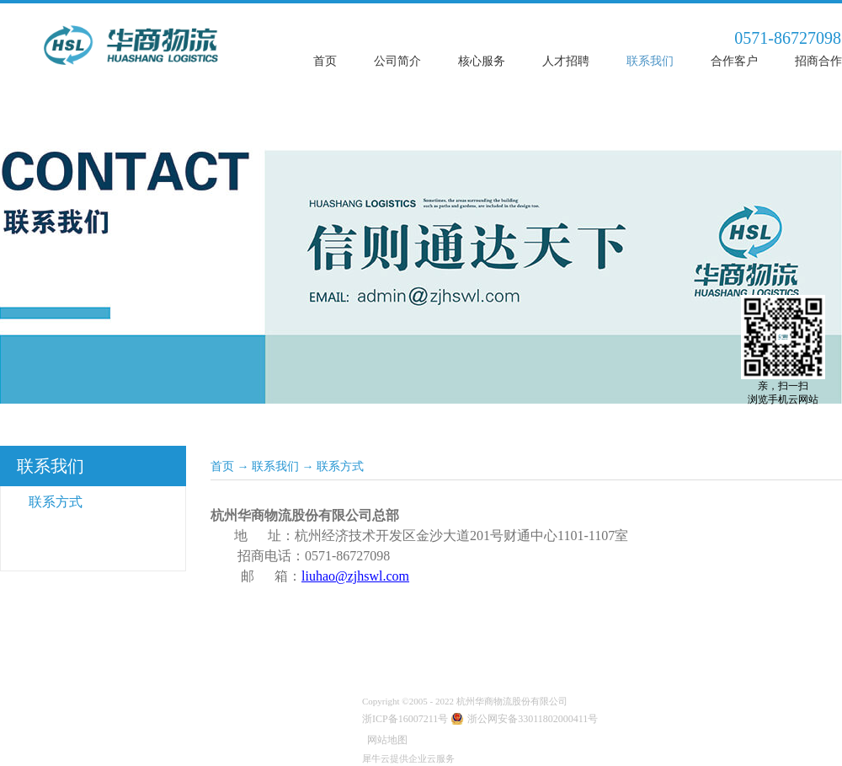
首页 (325, 61)
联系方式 (340, 466)
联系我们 (275, 466)
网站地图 (385, 740)
